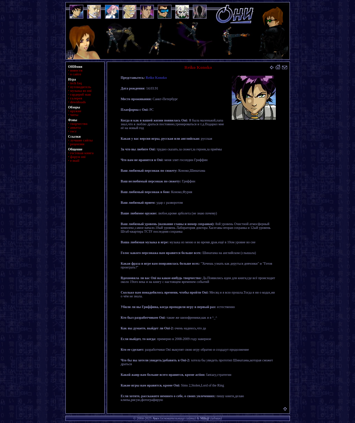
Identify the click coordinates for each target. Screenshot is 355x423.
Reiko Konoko (156, 78)
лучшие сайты (81, 140)
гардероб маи (80, 94)
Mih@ (204, 418)
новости (76, 70)
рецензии (77, 144)
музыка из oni (81, 91)
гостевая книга (82, 153)
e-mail (75, 160)
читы (74, 115)
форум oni (78, 157)
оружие (76, 111)
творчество (78, 124)
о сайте (75, 74)
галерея (76, 98)
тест (73, 131)
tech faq (76, 83)
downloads (78, 102)
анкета (75, 127)
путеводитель (80, 87)
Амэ (156, 418)
